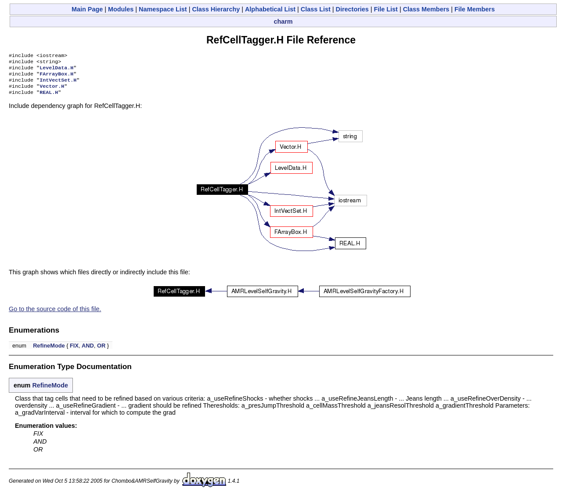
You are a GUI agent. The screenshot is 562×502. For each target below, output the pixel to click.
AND (88, 351)
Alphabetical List (270, 9)
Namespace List (163, 9)
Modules (120, 9)
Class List (316, 9)
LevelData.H (56, 70)
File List (386, 9)
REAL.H (49, 98)
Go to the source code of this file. (55, 315)
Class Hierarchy (216, 9)
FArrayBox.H (56, 77)
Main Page (87, 9)
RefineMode (49, 351)
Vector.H (52, 91)
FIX (74, 351)
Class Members (426, 9)
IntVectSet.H (58, 84)
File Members (474, 9)
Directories (352, 9)
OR (101, 351)
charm (283, 21)
